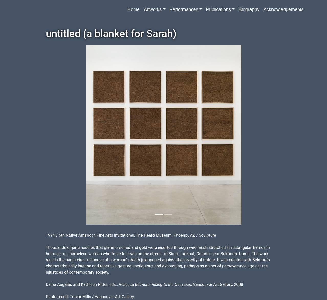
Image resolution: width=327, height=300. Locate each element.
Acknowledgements (283, 9)
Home (133, 9)
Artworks (153, 9)
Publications (218, 9)
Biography (249, 9)
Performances (184, 9)
